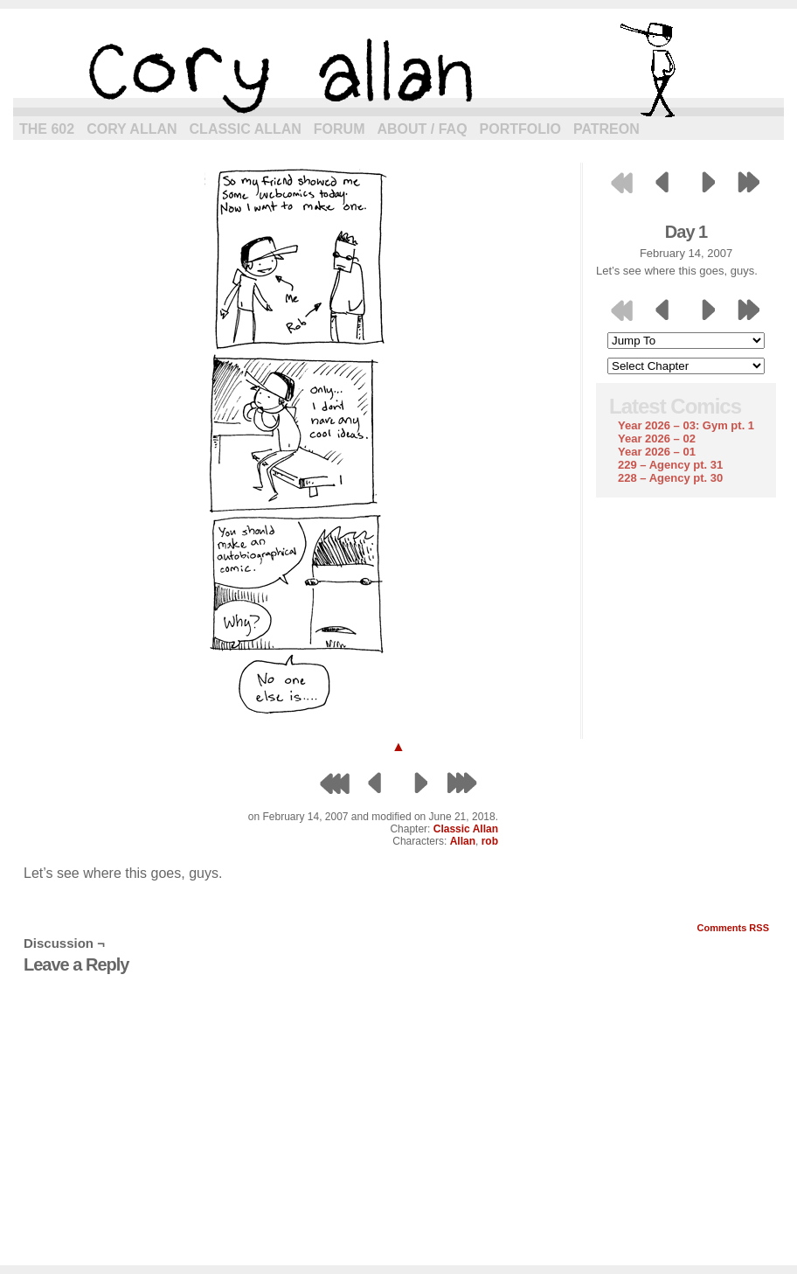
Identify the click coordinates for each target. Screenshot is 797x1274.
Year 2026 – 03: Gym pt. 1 (686, 425)
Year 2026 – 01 (657, 451)
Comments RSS (733, 927)
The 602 (46, 129)
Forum (339, 129)
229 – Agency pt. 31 (670, 464)
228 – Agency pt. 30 (670, 477)
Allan (462, 841)
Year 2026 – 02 (657, 438)
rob (490, 841)
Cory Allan (132, 129)
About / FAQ (423, 129)
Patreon (606, 129)
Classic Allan (245, 129)
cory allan (398, 70)
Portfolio (520, 129)
